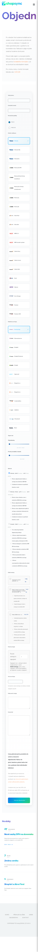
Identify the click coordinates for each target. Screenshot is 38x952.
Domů (7, 914)
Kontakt (25, 917)
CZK (15, 72)
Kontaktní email (12, 105)
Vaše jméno (11, 95)
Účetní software (12, 133)
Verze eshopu (11, 676)
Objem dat (10, 435)
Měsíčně (13, 127)
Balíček (10, 468)
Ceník (31, 914)
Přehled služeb (19, 914)
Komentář (10, 712)
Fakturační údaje (12, 693)
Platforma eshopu (12, 321)
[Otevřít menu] (34, 4)
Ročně (12, 122)
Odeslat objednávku (19, 800)
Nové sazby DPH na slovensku (18, 834)
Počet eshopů (11, 646)
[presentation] (23, 741)
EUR (19, 72)
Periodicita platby (12, 115)
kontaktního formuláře (21, 61)
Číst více (8, 844)
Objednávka (13, 917)
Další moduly (11, 572)
